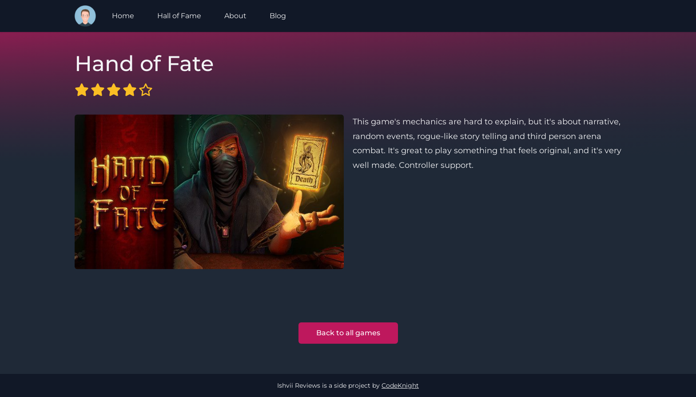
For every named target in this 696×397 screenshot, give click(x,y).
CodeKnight (400, 385)
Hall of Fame (179, 16)
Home (123, 16)
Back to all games (348, 333)
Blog (278, 16)
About (235, 16)
